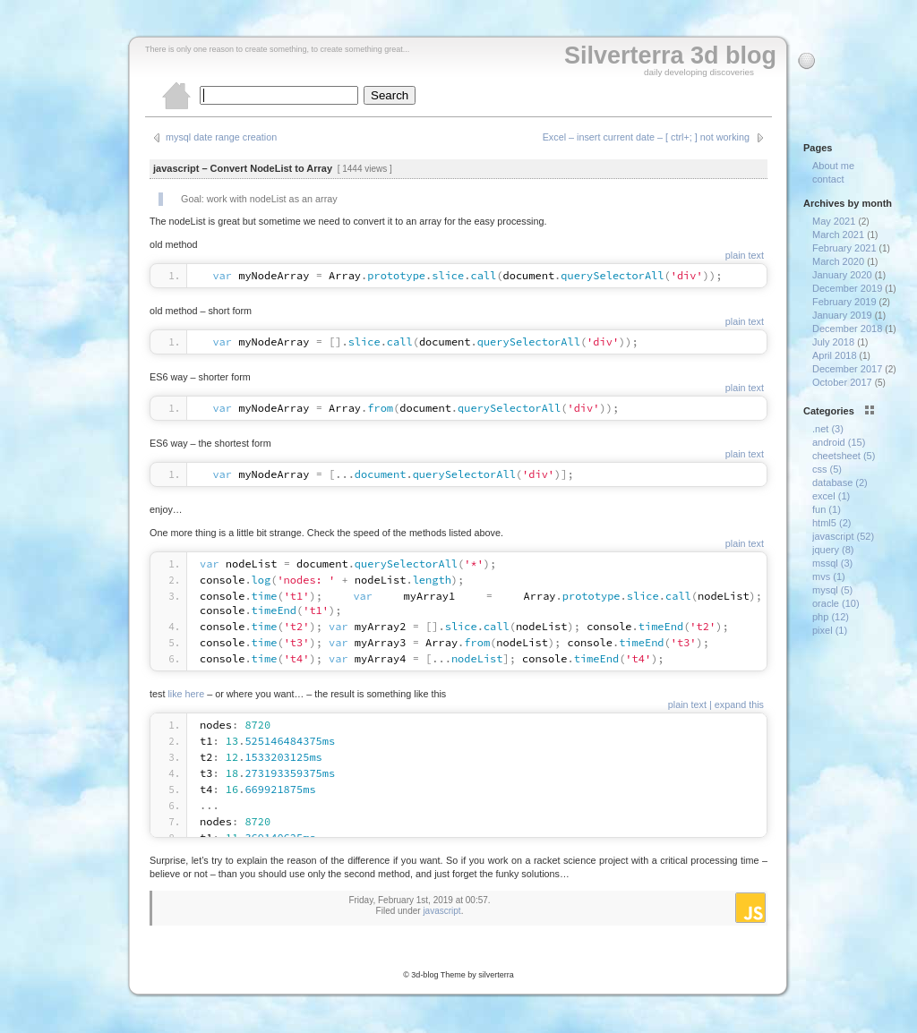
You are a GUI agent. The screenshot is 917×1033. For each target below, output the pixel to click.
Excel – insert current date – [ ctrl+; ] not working (646, 137)
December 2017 (847, 368)
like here (185, 693)
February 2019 (844, 301)
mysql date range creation (221, 137)
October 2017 (842, 382)
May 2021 (833, 221)
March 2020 (838, 261)
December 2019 (847, 288)
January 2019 (842, 315)
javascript (441, 911)
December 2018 (847, 328)
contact (828, 179)
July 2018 (833, 342)
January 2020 (842, 274)
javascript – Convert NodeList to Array (242, 168)
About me (833, 165)
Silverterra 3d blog (670, 55)
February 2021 (844, 248)
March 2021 (838, 234)
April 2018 (834, 355)
